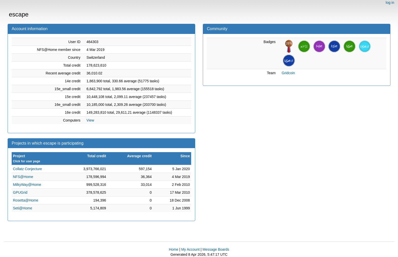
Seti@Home (22, 208)
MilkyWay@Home (27, 185)
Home (173, 249)
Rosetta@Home (25, 200)
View (90, 120)
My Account (190, 249)
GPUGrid (20, 192)
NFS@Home (23, 177)
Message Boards (216, 249)
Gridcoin (288, 73)
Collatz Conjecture (27, 169)
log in (390, 3)
